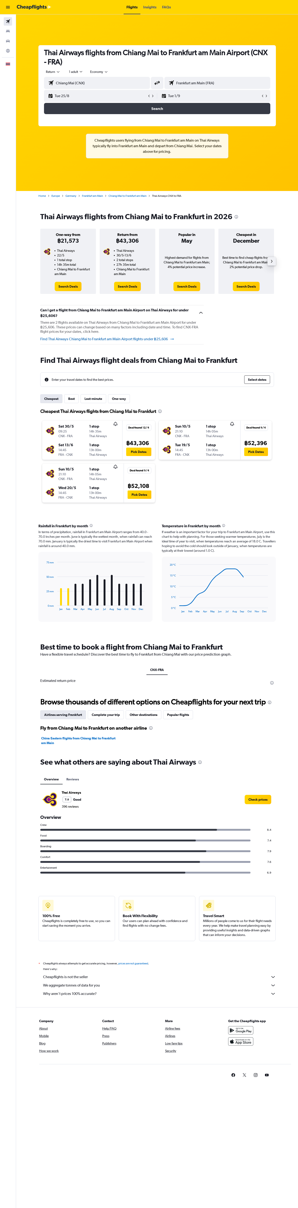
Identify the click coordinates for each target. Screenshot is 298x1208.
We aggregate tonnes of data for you (159, 985)
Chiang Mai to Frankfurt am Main (127, 195)
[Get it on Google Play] (240, 1030)
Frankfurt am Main (92, 195)
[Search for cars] (8, 41)
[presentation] (236, 217)
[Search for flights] (8, 21)
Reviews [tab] (72, 779)
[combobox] (53, 71)
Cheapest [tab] (51, 399)
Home (42, 195)
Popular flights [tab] (178, 715)
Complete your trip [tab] (106, 715)
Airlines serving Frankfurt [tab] (63, 715)
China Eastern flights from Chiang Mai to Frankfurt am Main (78, 740)
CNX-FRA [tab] (157, 670)
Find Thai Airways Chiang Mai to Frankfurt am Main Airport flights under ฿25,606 (107, 339)
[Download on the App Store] (240, 1041)
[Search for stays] (8, 31)
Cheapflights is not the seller (159, 977)
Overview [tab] (51, 779)
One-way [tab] (119, 399)
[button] (8, 7)
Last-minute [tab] (93, 399)
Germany (70, 195)
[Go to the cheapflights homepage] (34, 7)
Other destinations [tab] (143, 715)
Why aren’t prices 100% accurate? (159, 994)
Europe (55, 195)
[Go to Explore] (8, 50)
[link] (68, 286)
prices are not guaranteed (133, 963)
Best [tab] (71, 399)
